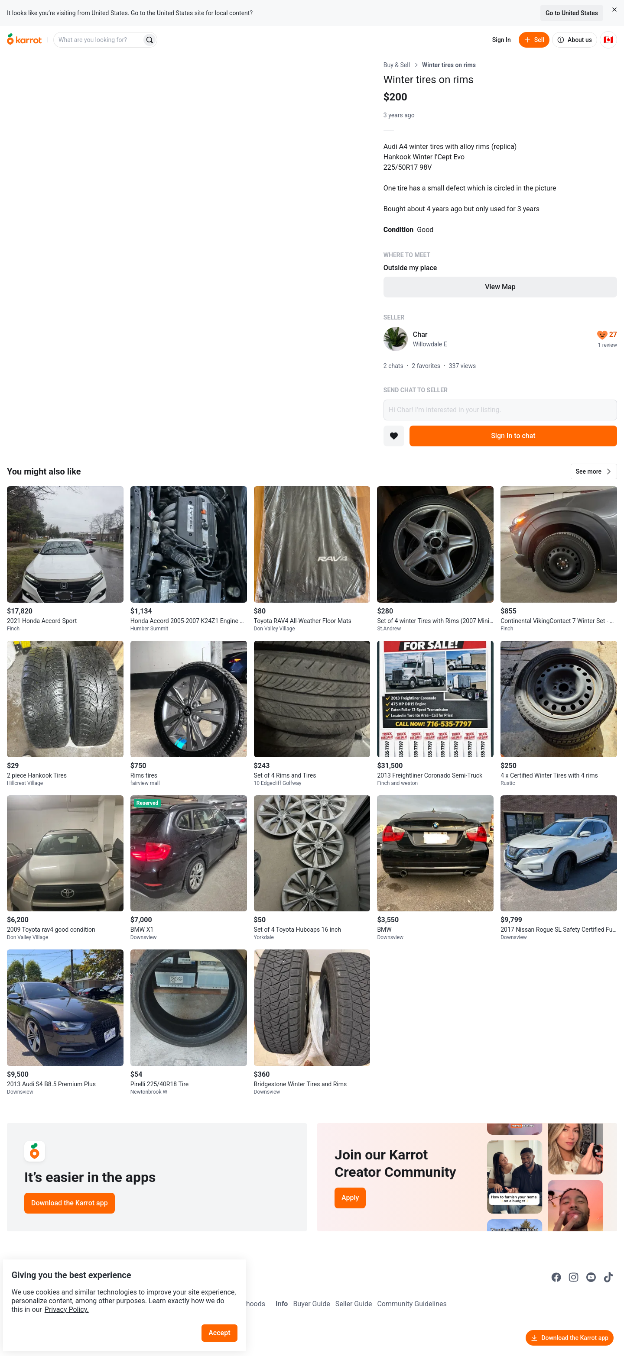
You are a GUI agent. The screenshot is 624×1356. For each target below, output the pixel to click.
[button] (594, 471)
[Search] (149, 40)
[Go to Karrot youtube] (591, 1277)
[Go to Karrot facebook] (556, 1277)
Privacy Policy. (118, 1289)
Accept (225, 1312)
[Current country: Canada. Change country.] (608, 39)
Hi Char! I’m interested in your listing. (500, 410)
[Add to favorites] (394, 436)
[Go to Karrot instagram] (574, 1277)
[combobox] (98, 40)
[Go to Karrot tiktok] (608, 1277)
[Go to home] (24, 39)
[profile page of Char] (396, 339)
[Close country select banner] (614, 9)
